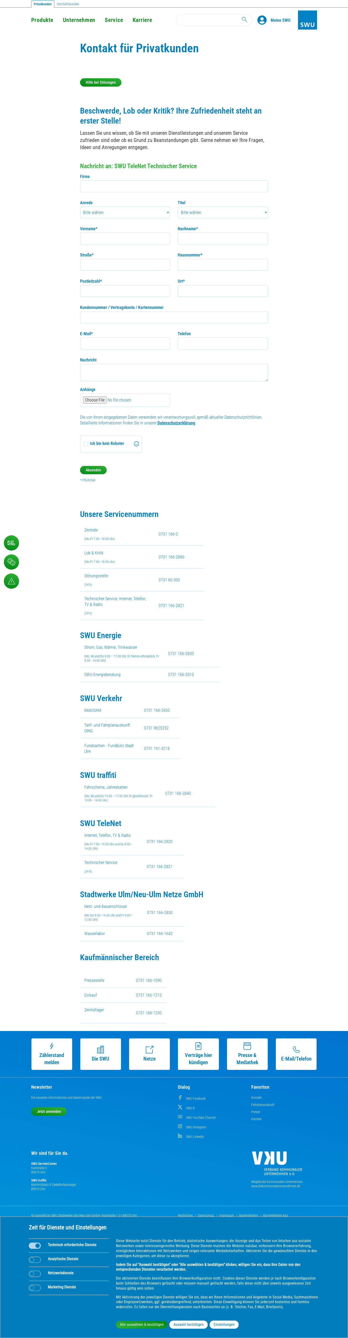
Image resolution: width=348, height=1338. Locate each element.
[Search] (214, 20)
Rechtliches (185, 1215)
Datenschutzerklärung (176, 422)
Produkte (42, 20)
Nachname (188, 228)
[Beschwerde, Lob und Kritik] (11, 562)
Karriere (142, 20)
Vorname (88, 228)
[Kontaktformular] (11, 543)
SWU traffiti (38, 1180)
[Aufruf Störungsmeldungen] (11, 581)
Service (114, 20)
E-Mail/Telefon (296, 1054)
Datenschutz (206, 1215)
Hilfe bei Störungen (101, 82)
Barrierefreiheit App (275, 1215)
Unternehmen (79, 20)
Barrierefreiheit (249, 1215)
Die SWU (100, 1054)
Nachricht (88, 359)
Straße (87, 254)
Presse (255, 1112)
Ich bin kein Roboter (107, 443)
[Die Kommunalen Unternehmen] (277, 1165)
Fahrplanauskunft (262, 1105)
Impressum (227, 1215)
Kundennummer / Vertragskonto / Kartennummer (122, 307)
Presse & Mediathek (247, 1053)
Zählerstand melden (51, 1053)
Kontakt (256, 1097)
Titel (181, 202)
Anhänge (88, 389)
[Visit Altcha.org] (136, 444)
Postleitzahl (91, 281)
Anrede (86, 202)
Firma (85, 176)
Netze (149, 1054)
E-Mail (86, 333)
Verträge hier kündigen (198, 1053)
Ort (181, 281)
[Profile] (264, 20)
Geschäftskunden (68, 4)
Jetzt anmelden (49, 1111)
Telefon (184, 333)
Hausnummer (190, 254)
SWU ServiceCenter (44, 1164)
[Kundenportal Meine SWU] (280, 20)
